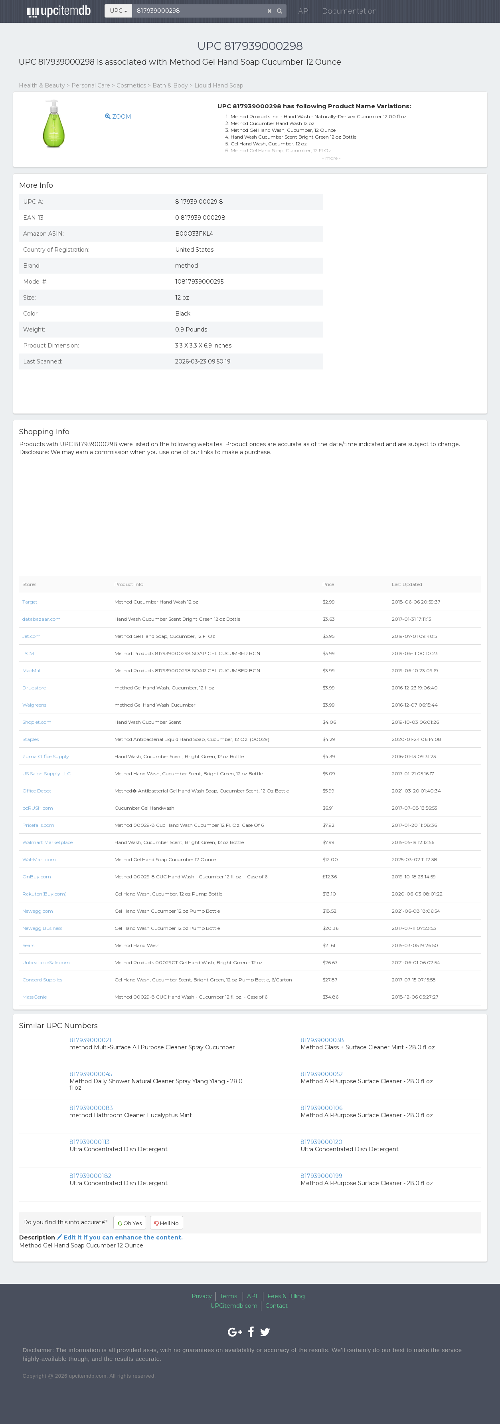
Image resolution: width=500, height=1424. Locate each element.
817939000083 (91, 1108)
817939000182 (90, 1176)
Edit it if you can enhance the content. (119, 1237)
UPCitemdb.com (233, 1305)
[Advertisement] (408, 349)
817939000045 (90, 1074)
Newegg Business (42, 928)
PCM (28, 653)
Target (30, 602)
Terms (228, 1296)
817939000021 (90, 1040)
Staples (30, 739)
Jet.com (31, 636)
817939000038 (322, 1040)
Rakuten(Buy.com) (44, 894)
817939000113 (89, 1142)
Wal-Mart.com (39, 859)
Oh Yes (130, 1223)
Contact (276, 1305)
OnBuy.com (36, 877)
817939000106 (321, 1108)
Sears (28, 945)
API (302, 12)
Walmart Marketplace (47, 842)
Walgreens (34, 705)
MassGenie (34, 997)
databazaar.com (41, 619)
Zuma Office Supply (45, 756)
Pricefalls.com (38, 825)
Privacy (202, 1296)
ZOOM (118, 116)
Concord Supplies (42, 980)
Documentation (347, 12)
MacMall (32, 670)
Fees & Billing (286, 1296)
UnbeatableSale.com (46, 962)
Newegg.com (37, 911)
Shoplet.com (36, 722)
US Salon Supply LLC (46, 774)
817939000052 (321, 1074)
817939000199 (321, 1176)
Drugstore (34, 688)
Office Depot (36, 791)
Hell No (166, 1223)
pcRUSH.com (37, 808)
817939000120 (321, 1142)
